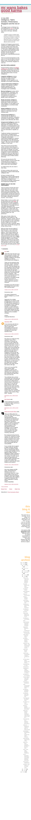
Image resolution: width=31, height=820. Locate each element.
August (25, 574)
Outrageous (26, 666)
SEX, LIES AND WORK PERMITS (26, 751)
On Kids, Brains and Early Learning (26, 585)
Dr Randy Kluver (25, 589)
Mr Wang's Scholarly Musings (25, 690)
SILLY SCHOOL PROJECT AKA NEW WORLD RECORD (26, 757)
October (25, 570)
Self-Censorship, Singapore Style (26, 686)
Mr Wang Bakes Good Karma (14, 9)
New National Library (26, 592)
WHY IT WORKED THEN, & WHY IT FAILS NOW (26, 727)
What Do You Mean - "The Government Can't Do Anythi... (26, 645)
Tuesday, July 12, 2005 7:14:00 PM (11, 289)
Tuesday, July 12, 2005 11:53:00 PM (11, 333)
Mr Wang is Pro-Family (26, 618)
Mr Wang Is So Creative (26, 675)
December (25, 565)
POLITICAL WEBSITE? (26, 762)
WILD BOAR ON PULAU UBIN (26, 739)
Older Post (17, 489)
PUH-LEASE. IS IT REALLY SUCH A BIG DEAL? (26, 721)
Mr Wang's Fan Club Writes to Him (25, 694)
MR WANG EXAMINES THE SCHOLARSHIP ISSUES (26, 733)
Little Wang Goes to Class (25, 635)
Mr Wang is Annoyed (25, 609)
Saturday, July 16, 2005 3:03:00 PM (11, 484)
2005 (23, 564)
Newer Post (4, 489)
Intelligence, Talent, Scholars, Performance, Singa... (26, 670)
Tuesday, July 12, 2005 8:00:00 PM (11, 319)
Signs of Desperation (26, 594)
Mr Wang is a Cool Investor (26, 703)
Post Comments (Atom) (13, 492)
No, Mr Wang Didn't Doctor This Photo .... (26, 661)
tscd (5, 251)
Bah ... (24, 620)
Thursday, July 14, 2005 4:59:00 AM (11, 464)
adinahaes (6, 321)
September (25, 572)
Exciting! (25, 611)
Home (10, 489)
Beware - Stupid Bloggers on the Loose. (26, 707)
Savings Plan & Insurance (26, 632)
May (24, 770)
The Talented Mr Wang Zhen (26, 699)
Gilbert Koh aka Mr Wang (10, 411)
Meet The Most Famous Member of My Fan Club (26, 745)
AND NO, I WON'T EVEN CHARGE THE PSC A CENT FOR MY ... (26, 714)
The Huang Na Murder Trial (26, 601)
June (24, 769)
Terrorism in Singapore (26, 682)
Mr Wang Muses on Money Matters (26, 640)
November (25, 568)
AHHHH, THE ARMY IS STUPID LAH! (26, 766)
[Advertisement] (26, 498)
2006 (23, 562)
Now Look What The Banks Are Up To (26, 614)
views (11, 28)
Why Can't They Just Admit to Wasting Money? (26, 580)
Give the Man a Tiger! (26, 664)
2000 (23, 772)
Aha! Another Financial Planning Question (26, 623)
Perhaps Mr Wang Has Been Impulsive (26, 605)
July (24, 576)
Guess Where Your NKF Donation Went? (26, 678)
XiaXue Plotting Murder (25, 597)
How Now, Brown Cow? (25, 650)
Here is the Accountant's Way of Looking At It (26, 655)
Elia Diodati (7, 399)
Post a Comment (4, 486)
